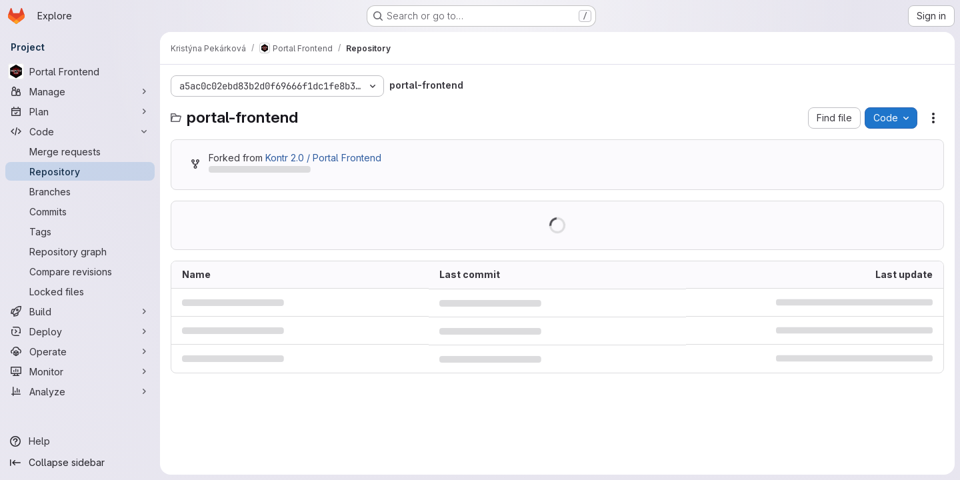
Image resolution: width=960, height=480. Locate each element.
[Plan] (80, 111)
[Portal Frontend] (80, 71)
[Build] (80, 311)
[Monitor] (80, 371)
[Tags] (80, 231)
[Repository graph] (80, 251)
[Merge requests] (80, 151)
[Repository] (80, 171)
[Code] (80, 131)
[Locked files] (80, 291)
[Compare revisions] (80, 271)
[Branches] (80, 191)
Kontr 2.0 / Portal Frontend (323, 157)
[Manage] (80, 91)
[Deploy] (80, 331)
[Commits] (80, 211)
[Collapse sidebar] (80, 462)
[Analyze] (80, 391)
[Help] (80, 441)
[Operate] (80, 351)
